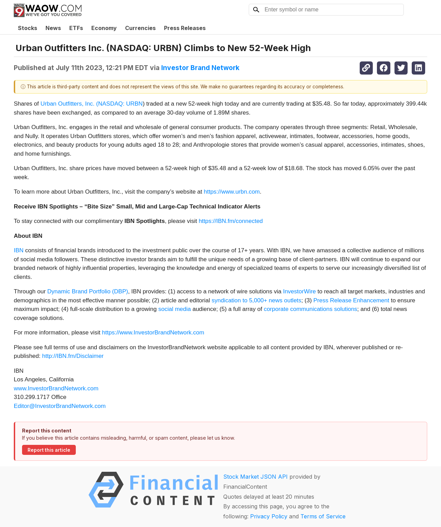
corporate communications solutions (310, 309)
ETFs (76, 28)
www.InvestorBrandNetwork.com (56, 388)
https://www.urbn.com (232, 191)
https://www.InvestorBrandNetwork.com (153, 332)
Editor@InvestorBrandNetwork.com (60, 406)
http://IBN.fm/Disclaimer (73, 356)
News (53, 28)
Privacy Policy (268, 516)
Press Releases (185, 28)
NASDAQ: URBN (120, 103)
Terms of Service (323, 516)
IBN (18, 250)
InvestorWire (299, 291)
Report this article (49, 450)
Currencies (140, 28)
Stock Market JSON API (255, 476)
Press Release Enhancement (351, 300)
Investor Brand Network (200, 68)
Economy (104, 28)
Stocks (27, 28)
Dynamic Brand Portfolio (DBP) (87, 291)
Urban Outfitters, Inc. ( (69, 103)
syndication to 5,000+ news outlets (256, 300)
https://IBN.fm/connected (231, 221)
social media (174, 309)
